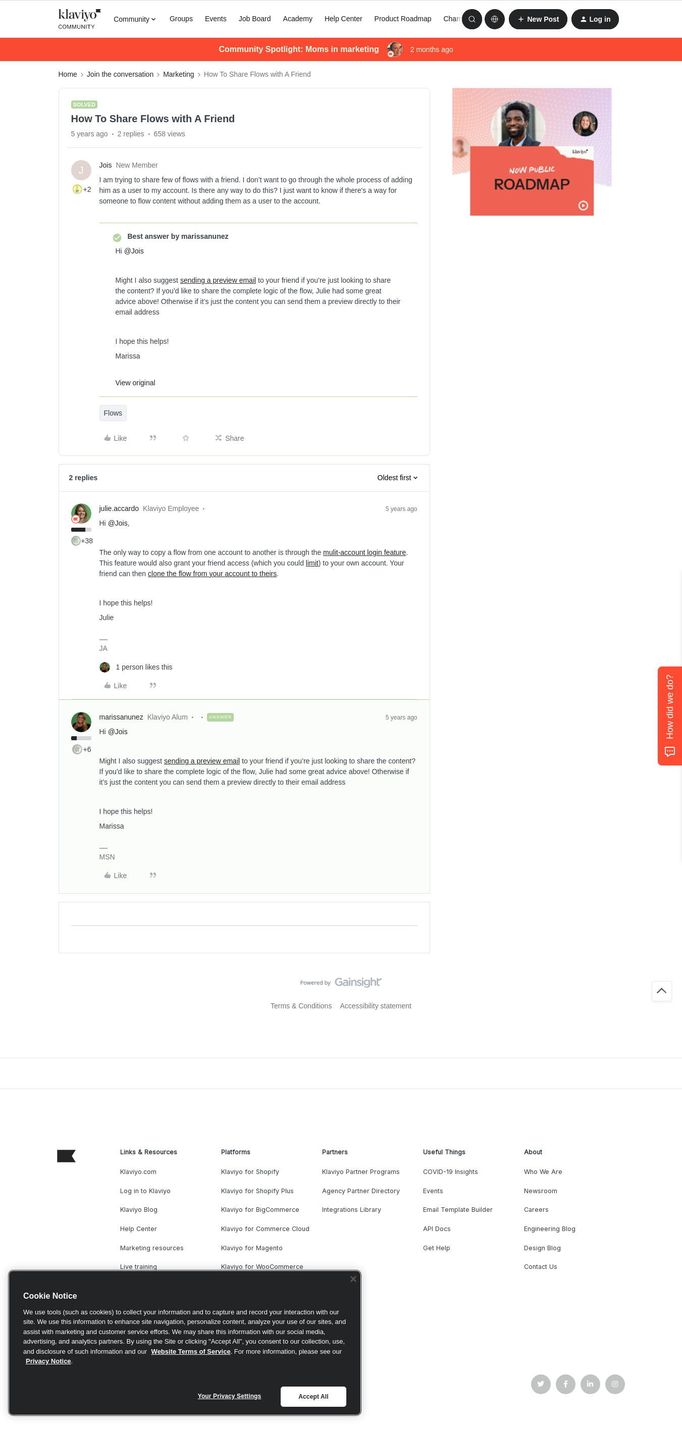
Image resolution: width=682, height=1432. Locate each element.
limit (312, 563)
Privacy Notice (48, 1361)
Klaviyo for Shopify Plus (257, 1191)
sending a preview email (218, 280)
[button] (538, 19)
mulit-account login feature (364, 552)
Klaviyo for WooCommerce (262, 1266)
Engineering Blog (549, 1229)
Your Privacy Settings (229, 1396)
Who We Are (543, 1171)
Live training (138, 1266)
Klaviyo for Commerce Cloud (265, 1229)
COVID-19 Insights (450, 1171)
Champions (461, 19)
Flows (113, 413)
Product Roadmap (403, 19)
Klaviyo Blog (139, 1209)
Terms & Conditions (301, 1006)
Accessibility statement (375, 1006)
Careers (536, 1209)
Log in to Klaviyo (145, 1191)
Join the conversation (120, 74)
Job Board (255, 19)
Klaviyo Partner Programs (361, 1171)
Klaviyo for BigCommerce (260, 1209)
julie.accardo (119, 508)
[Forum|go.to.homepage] (80, 19)
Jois (105, 165)
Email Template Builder (458, 1209)
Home (68, 74)
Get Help (436, 1248)
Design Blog (542, 1248)
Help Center (343, 19)
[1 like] (136, 667)
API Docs (437, 1229)
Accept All (313, 1396)
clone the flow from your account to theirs (212, 574)
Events (216, 19)
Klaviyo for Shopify (250, 1171)
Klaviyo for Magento (252, 1248)
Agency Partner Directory (361, 1191)
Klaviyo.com (138, 1171)
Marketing (178, 74)
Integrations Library (351, 1209)
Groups (181, 19)
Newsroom (540, 1191)
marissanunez (121, 717)
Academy (297, 19)
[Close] (353, 1279)
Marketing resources (152, 1248)
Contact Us (540, 1266)
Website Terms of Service (191, 1351)
